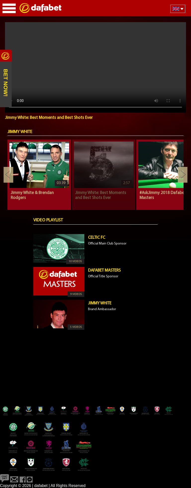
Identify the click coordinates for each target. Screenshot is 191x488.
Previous (8, 175)
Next (183, 175)
